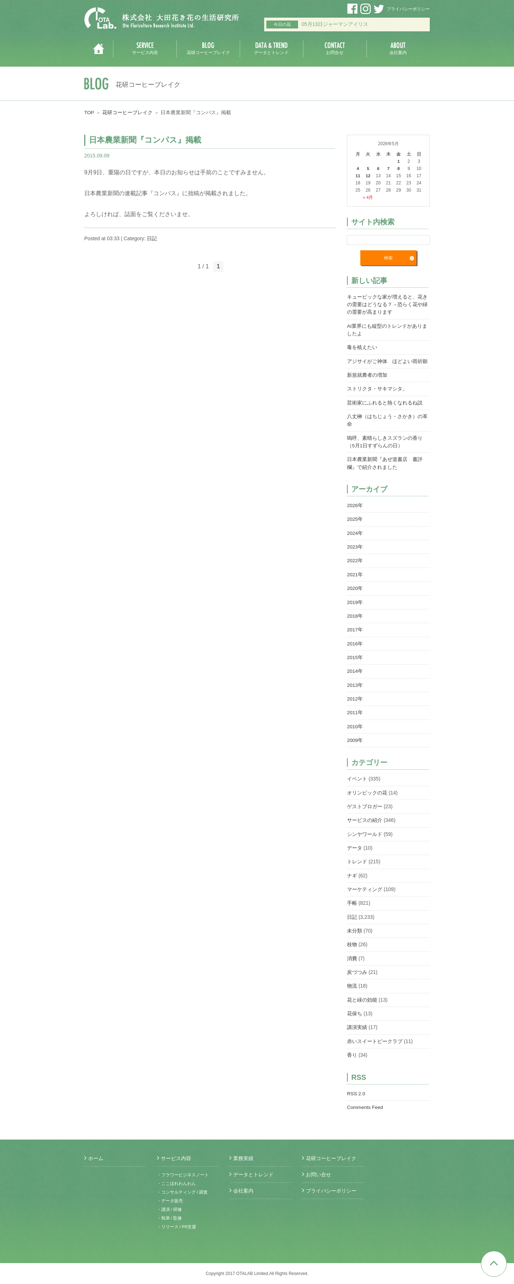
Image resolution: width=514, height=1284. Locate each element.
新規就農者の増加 (367, 374)
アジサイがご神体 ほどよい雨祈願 (387, 360)
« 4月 (368, 197)
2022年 (355, 558)
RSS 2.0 (356, 1087)
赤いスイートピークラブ (374, 1035)
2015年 (355, 654)
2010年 (355, 722)
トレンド (357, 857)
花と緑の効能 (362, 994)
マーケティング (364, 884)
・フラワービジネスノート (183, 1174)
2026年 (355, 503)
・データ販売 (170, 1200)
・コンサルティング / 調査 (182, 1192)
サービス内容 (176, 1158)
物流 (352, 980)
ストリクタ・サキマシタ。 (377, 388)
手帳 (352, 898)
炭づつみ (357, 966)
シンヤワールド (364, 829)
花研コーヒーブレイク (128, 112)
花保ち (354, 1007)
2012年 (355, 695)
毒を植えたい (362, 347)
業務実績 (243, 1158)
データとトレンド (253, 1174)
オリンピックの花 (367, 788)
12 (368, 175)
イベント (357, 775)
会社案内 (243, 1191)
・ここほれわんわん (176, 1183)
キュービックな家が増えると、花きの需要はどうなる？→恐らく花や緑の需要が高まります (387, 304)
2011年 (355, 709)
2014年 (355, 668)
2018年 (355, 613)
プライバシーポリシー (408, 9)
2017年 (355, 627)
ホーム (95, 1158)
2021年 (355, 572)
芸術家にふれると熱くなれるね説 (385, 401)
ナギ (352, 870)
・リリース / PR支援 (177, 1226)
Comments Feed (365, 1100)
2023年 (355, 544)
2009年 (355, 736)
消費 (352, 953)
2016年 (355, 640)
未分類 (354, 925)
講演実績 (357, 1021)
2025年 (355, 517)
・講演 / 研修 (169, 1209)
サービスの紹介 (364, 816)
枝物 (352, 939)
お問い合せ (318, 1174)
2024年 (355, 531)
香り (352, 1048)
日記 (152, 238)
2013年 (355, 681)
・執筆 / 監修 (169, 1218)
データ (354, 843)
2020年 (355, 586)
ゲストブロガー (364, 802)
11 (357, 175)
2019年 (355, 599)
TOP (89, 112)
